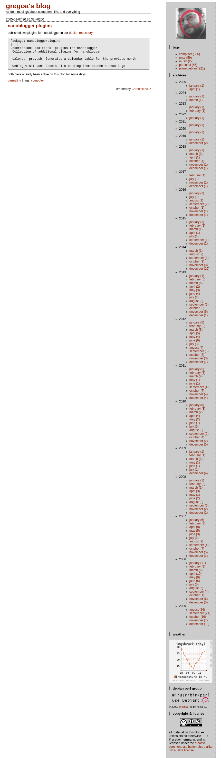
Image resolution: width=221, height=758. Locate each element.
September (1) (199, 240)
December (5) (198, 444)
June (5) (194, 581)
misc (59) (185, 57)
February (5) (197, 279)
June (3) (194, 534)
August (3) (196, 301)
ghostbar (183, 706)
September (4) (199, 387)
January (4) (196, 276)
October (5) (196, 355)
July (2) (194, 236)
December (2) (198, 143)
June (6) (194, 340)
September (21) (199, 613)
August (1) (196, 200)
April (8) (194, 527)
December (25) (199, 268)
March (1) (196, 100)
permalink (14, 86)
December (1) (198, 168)
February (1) (197, 111)
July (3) (194, 344)
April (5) (194, 333)
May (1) (194, 380)
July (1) (194, 179)
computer (37, 86)
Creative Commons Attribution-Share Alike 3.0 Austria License (191, 746)
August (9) (196, 541)
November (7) (198, 620)
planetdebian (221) (192, 68)
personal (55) (188, 65)
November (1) (198, 164)
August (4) (196, 347)
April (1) (194, 89)
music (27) (186, 61)
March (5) (196, 283)
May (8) (194, 577)
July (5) (194, 426)
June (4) (194, 294)
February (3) (197, 326)
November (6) (198, 599)
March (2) (196, 376)
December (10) (199, 624)
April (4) (194, 416)
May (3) (194, 290)
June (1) (194, 383)
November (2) (198, 441)
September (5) (199, 351)
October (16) (197, 617)
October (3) (196, 308)
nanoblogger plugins (30, 25)
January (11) (197, 563)
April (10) (195, 573)
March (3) (196, 329)
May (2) (194, 419)
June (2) (194, 498)
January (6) (196, 405)
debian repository (80, 33)
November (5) (198, 312)
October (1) (196, 161)
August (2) (196, 254)
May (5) (194, 530)
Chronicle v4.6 (141, 95)
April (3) (194, 491)
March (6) (196, 570)
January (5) (196, 322)
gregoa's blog (28, 6)
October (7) (196, 390)
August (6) (196, 588)
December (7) (198, 362)
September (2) (199, 204)
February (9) (197, 566)
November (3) (198, 265)
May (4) (194, 337)
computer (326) (189, 54)
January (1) (196, 85)
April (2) (194, 286)
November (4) (198, 394)
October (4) (196, 437)
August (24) (197, 609)
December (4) (198, 398)
